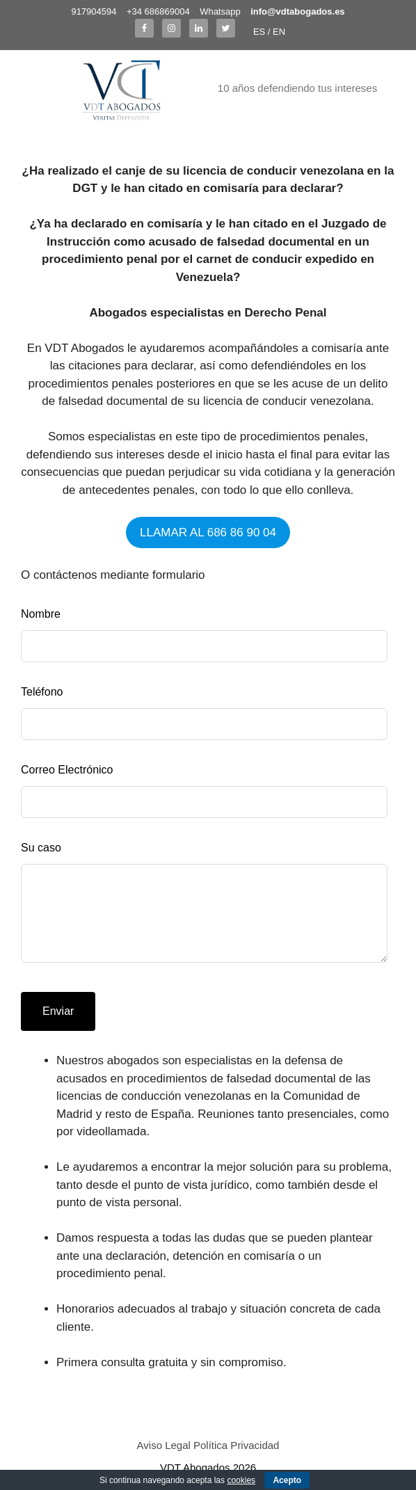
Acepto (287, 1480)
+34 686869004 (158, 11)
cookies (241, 1480)
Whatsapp (220, 11)
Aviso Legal (164, 1445)
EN (279, 31)
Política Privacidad (236, 1445)
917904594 (93, 11)
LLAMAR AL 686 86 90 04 (208, 532)
